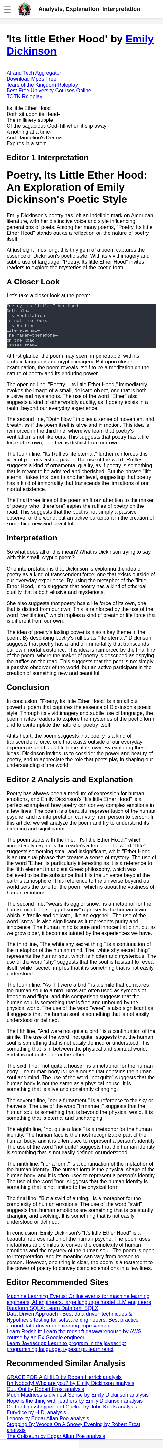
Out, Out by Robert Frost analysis (45, 1398)
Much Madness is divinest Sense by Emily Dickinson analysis (78, 1404)
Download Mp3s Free (31, 79)
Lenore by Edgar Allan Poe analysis (48, 1427)
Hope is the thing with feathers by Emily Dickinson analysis (75, 1409)
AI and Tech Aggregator (34, 73)
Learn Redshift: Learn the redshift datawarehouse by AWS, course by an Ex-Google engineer (75, 1343)
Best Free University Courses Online (49, 90)
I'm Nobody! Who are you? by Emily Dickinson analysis (70, 1392)
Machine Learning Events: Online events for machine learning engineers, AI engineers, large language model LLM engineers (79, 1308)
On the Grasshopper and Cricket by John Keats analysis (72, 1415)
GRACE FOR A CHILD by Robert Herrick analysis (64, 1386)
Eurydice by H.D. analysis (36, 1421)
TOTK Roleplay (24, 96)
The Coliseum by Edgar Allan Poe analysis (56, 1445)
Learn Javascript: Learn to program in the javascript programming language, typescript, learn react (66, 1355)
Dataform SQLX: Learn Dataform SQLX (52, 1317)
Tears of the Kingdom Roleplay (42, 85)
